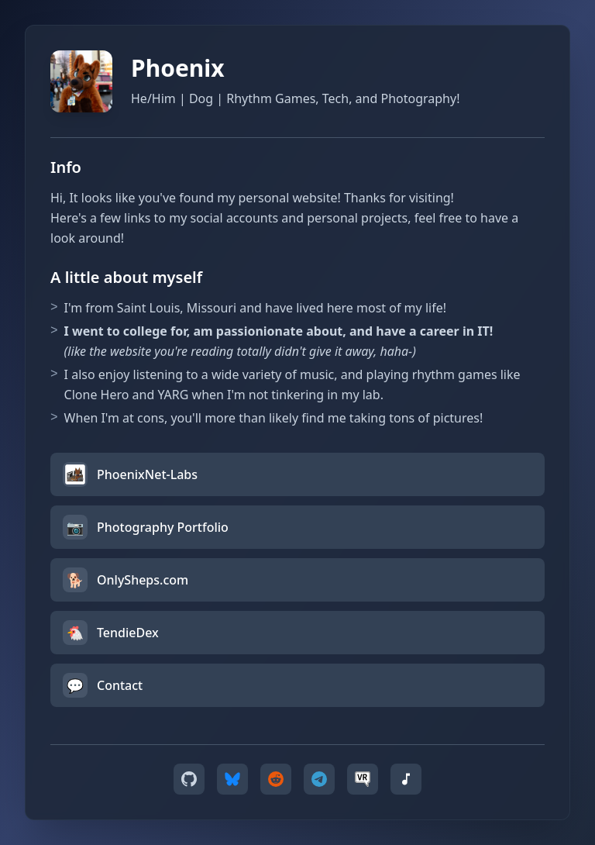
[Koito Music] (405, 779)
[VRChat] (362, 779)
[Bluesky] (232, 779)
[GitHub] (189, 779)
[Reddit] (275, 779)
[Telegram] (319, 779)
